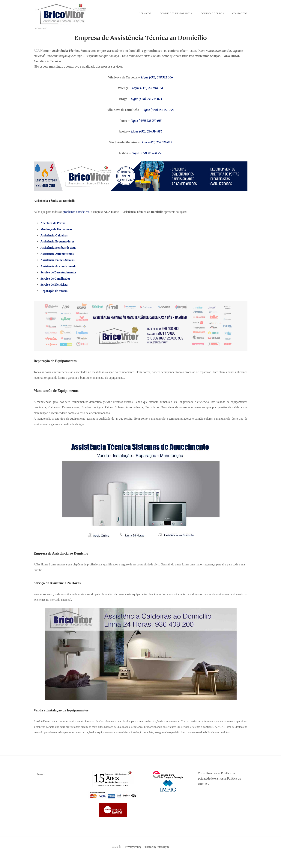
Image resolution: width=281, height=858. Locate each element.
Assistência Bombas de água (58, 247)
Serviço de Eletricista (54, 284)
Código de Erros (212, 13)
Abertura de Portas (52, 223)
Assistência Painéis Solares (57, 260)
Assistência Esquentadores (57, 241)
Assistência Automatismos (57, 253)
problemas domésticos (76, 211)
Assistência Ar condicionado (58, 266)
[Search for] (58, 774)
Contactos (239, 13)
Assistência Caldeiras (54, 235)
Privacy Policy (133, 847)
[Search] (78, 772)
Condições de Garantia (176, 13)
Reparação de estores (54, 290)
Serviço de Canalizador (55, 278)
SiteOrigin (163, 847)
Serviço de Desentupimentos (58, 272)
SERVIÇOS (145, 13)
